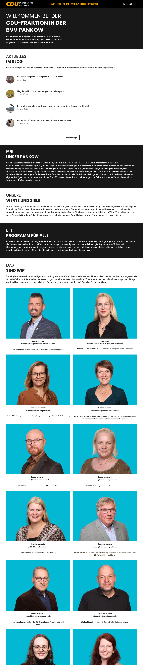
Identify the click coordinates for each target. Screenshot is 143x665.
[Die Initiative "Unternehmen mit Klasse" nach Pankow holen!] (10, 125)
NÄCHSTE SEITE (71, 602)
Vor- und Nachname (16, 550)
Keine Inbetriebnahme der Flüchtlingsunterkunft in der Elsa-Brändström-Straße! (53, 107)
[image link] (19, 4)
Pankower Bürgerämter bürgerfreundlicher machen (41, 77)
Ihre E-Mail (12, 556)
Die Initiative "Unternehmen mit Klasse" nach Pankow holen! (44, 123)
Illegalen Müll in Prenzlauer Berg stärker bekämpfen (41, 92)
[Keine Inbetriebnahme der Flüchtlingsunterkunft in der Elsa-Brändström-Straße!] (10, 110)
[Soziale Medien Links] (113, 4)
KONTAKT (128, 4)
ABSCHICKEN (16, 585)
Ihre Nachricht (13, 569)
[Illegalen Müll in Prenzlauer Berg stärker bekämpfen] (10, 95)
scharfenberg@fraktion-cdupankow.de (121, 324)
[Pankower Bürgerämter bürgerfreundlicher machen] (10, 80)
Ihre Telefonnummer (16, 562)
